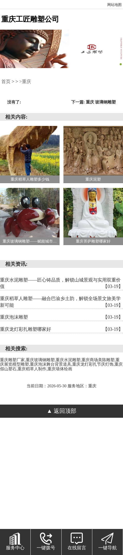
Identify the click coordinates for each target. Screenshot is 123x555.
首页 (6, 81)
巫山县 (115, 481)
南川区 (29, 474)
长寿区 (89, 466)
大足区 (44, 466)
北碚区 (14, 466)
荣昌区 (89, 474)
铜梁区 (59, 474)
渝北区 (59, 466)
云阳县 (85, 481)
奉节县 (100, 481)
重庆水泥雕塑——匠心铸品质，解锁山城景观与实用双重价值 (61, 283)
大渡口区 (47, 458)
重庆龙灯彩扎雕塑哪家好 (61, 329)
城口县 (29, 481)
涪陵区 (14, 458)
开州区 (104, 474)
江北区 (65, 458)
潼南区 (74, 474)
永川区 (14, 474)
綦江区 (29, 466)
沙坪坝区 (82, 458)
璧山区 (44, 474)
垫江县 (59, 481)
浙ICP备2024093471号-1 (71, 443)
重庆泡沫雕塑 (61, 317)
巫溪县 (62, 489)
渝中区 (30, 458)
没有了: (14, 102)
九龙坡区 (102, 458)
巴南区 (74, 466)
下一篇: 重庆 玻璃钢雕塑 (93, 102)
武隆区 (14, 481)
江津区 (104, 466)
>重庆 (25, 81)
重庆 (108, 450)
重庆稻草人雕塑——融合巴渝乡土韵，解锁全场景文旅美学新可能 (61, 302)
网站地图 (114, 5)
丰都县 (44, 481)
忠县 (72, 481)
